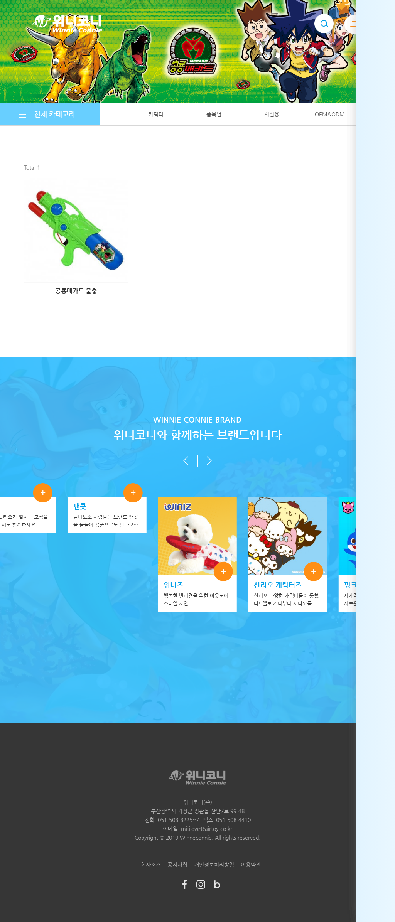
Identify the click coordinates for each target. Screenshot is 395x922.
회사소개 (151, 864)
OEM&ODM (330, 114)
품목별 (213, 114)
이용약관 (251, 864)
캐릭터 (156, 114)
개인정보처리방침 (214, 864)
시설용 (271, 114)
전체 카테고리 (54, 114)
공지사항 (177, 864)
